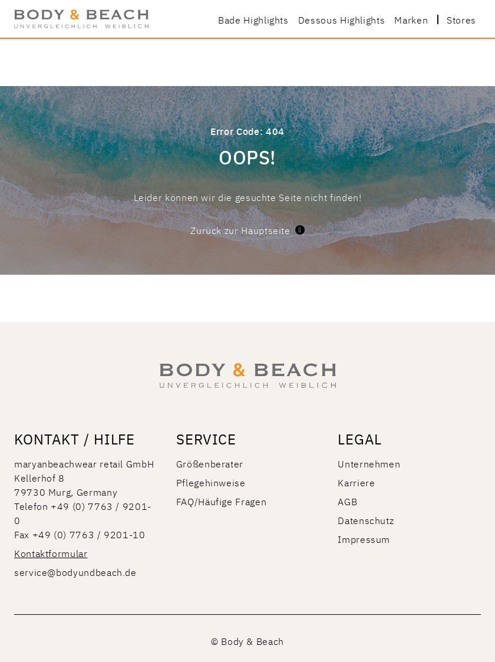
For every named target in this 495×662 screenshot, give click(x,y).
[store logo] (81, 18)
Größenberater (209, 463)
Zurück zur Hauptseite (247, 229)
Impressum (364, 538)
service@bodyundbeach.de (75, 571)
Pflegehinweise (211, 482)
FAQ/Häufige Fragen (221, 501)
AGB (347, 501)
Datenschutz (366, 519)
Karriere (356, 482)
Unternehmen (369, 463)
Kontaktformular (51, 552)
